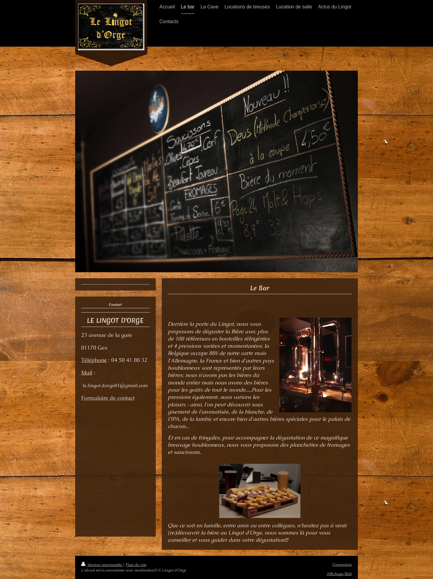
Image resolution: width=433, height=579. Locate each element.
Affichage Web (339, 573)
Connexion (342, 564)
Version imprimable (102, 564)
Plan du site (136, 564)
